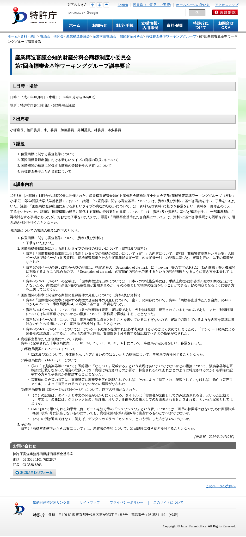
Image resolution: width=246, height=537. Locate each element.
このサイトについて (168, 502)
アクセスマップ (226, 5)
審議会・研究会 (52, 36)
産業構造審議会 (78, 36)
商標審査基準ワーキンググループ (171, 36)
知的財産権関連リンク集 (51, 502)
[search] (125, 13)
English (123, 5)
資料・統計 (28, 36)
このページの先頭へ (221, 486)
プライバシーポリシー (126, 502)
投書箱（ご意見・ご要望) (152, 5)
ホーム (13, 36)
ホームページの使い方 (193, 5)
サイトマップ (90, 502)
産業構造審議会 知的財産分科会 (118, 36)
